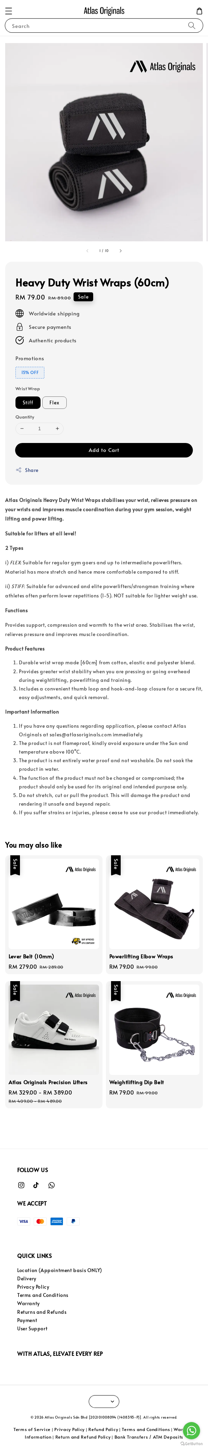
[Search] (192, 25)
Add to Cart (104, 449)
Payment (27, 1320)
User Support (32, 1328)
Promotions (29, 358)
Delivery (26, 1278)
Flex (54, 402)
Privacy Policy (33, 1286)
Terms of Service (32, 1429)
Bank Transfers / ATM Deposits (148, 1437)
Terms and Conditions (42, 1295)
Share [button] (27, 470)
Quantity (24, 417)
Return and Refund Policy (83, 1437)
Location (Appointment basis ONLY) (59, 1270)
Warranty (28, 1303)
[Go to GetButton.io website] (191, 1444)
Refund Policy (103, 1429)
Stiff (28, 402)
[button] (8, 11)
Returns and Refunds (41, 1312)
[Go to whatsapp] (191, 1430)
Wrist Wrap (27, 388)
